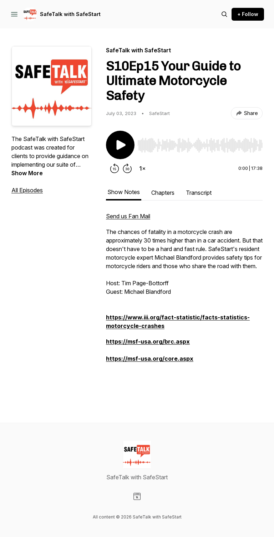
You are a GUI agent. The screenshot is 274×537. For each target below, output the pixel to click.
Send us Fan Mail (128, 216)
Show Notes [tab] (123, 191)
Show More (27, 173)
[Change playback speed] (142, 168)
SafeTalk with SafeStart (70, 14)
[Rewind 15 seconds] (115, 168)
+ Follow (247, 14)
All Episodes (27, 190)
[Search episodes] (224, 14)
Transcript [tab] (199, 192)
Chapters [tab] (162, 192)
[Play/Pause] (120, 145)
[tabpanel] (184, 303)
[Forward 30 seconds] (127, 168)
